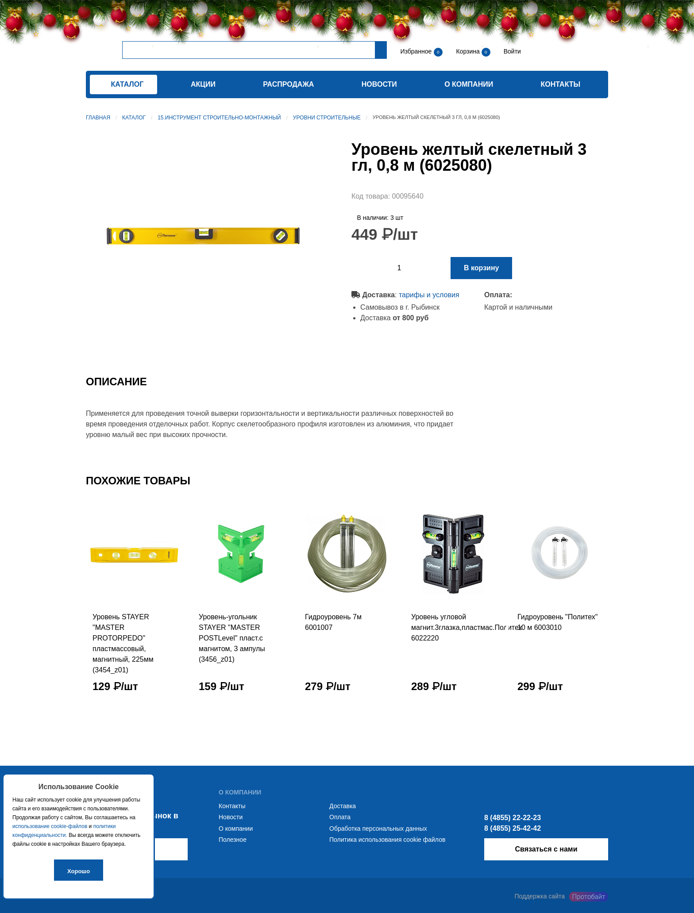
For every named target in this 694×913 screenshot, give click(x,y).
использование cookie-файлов (49, 826)
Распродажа (288, 84)
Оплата (340, 817)
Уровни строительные (327, 118)
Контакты (561, 84)
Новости (379, 84)
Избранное (416, 51)
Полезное (233, 839)
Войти (511, 51)
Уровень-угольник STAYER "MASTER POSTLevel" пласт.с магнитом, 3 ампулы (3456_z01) (232, 638)
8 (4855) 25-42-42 (512, 828)
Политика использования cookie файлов (387, 839)
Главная (98, 118)
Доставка (342, 805)
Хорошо (78, 871)
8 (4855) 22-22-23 (512, 817)
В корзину (481, 268)
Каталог (134, 118)
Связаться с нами (546, 849)
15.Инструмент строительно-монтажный (219, 118)
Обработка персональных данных (378, 828)
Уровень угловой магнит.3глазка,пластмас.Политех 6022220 (466, 627)
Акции (203, 84)
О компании (468, 84)
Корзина (468, 51)
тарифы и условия (429, 295)
